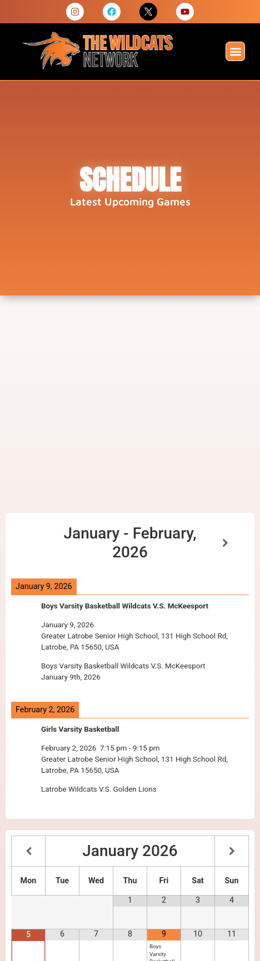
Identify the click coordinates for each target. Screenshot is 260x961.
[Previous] (35, 543)
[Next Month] (231, 851)
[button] (235, 51)
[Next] (225, 543)
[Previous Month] (28, 851)
